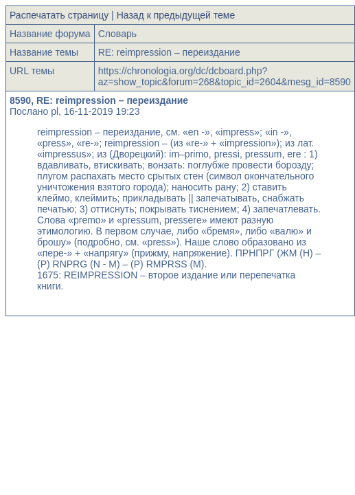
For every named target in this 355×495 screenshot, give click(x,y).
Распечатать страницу (59, 15)
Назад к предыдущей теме (176, 15)
